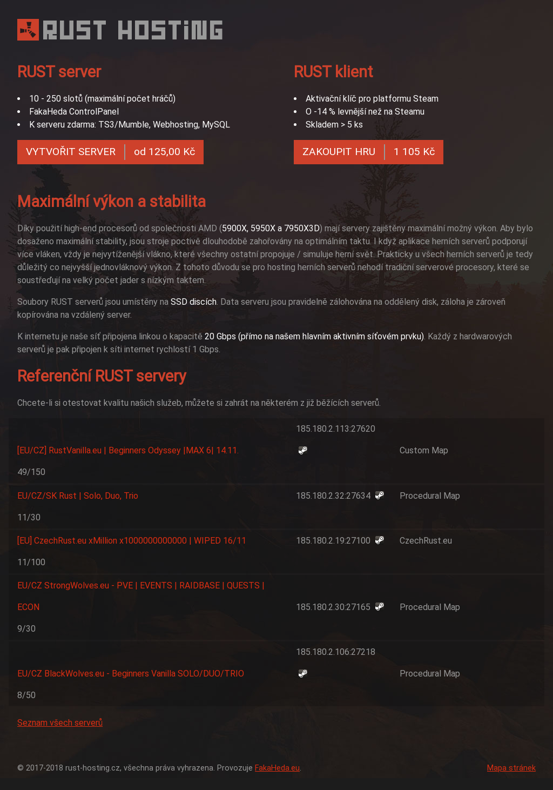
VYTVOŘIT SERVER (110, 152)
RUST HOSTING (134, 30)
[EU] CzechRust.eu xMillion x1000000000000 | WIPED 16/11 (131, 540)
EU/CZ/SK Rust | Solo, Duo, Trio (77, 496)
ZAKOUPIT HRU (368, 152)
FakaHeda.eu (277, 768)
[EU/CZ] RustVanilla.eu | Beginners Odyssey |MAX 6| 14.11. (128, 450)
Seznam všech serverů (60, 723)
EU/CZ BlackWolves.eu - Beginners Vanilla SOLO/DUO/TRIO (130, 673)
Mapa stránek (511, 768)
